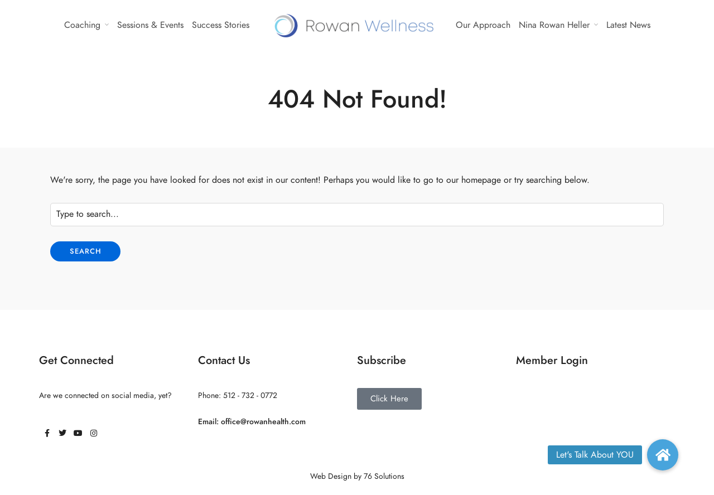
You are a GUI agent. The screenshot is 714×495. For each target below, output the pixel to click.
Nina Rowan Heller (554, 25)
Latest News (628, 25)
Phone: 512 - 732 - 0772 (237, 395)
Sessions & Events (150, 25)
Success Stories (220, 25)
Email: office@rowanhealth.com (252, 421)
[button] (662, 454)
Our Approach (483, 25)
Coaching (82, 25)
